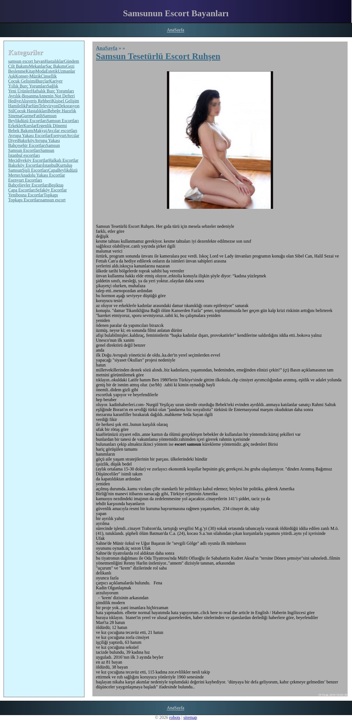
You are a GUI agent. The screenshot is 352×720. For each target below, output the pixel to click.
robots (174, 717)
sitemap (190, 717)
